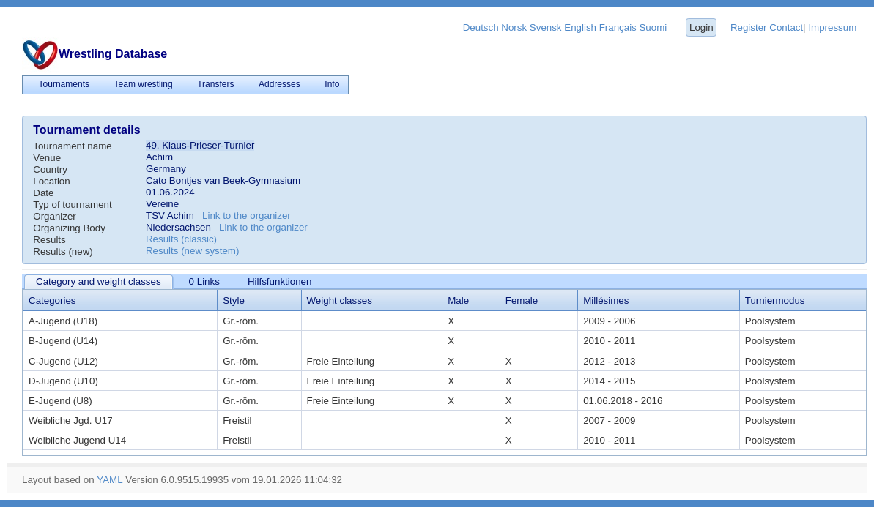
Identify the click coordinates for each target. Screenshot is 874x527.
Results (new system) (192, 250)
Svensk (546, 27)
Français (618, 27)
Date (43, 192)
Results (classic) (181, 238)
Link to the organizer (246, 215)
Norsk (514, 27)
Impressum (832, 27)
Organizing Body (69, 228)
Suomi (653, 27)
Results (49, 239)
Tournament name (72, 146)
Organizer (54, 216)
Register (748, 27)
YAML (109, 479)
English (580, 27)
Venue (47, 157)
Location (51, 181)
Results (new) (62, 251)
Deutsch (481, 27)
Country (50, 169)
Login (701, 27)
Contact (786, 27)
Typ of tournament (72, 204)
